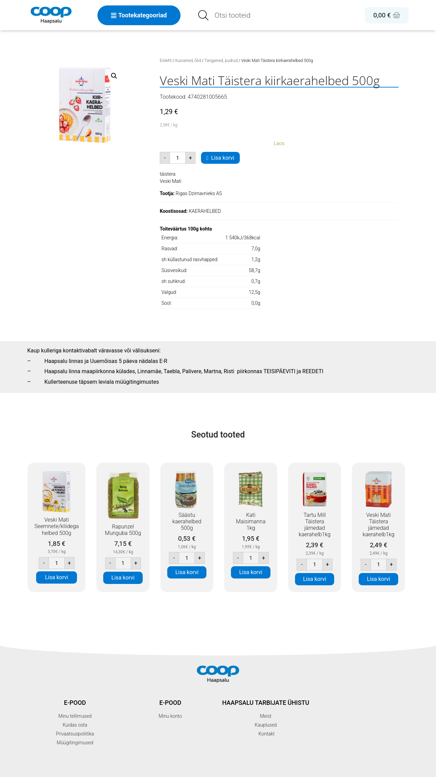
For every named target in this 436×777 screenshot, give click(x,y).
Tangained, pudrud (220, 60)
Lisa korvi (222, 158)
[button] (114, 76)
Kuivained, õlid (188, 60)
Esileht (166, 60)
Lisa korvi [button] (56, 577)
